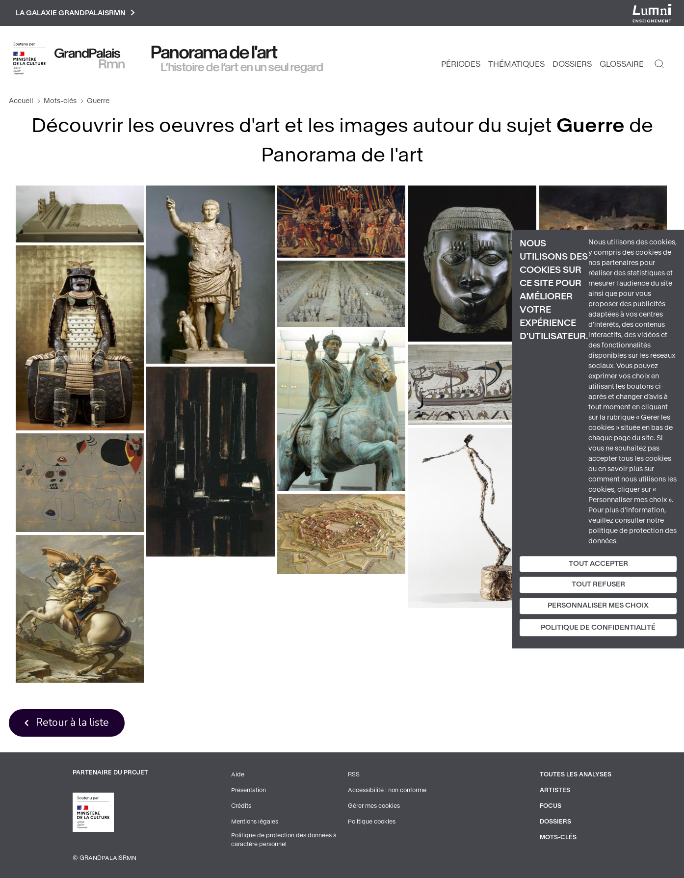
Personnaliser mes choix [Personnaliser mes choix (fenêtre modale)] (598, 605)
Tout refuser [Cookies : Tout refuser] (598, 584)
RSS (354, 774)
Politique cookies (371, 822)
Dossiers (572, 64)
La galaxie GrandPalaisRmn (75, 13)
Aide (237, 774)
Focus (550, 806)
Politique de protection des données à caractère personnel (284, 839)
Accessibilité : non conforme (387, 790)
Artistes (555, 790)
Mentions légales (254, 822)
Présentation (248, 790)
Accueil (21, 101)
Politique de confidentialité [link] (598, 627)
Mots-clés (60, 101)
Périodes (460, 64)
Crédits (241, 806)
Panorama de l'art (214, 52)
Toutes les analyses (575, 774)
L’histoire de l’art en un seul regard (242, 67)
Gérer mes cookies (374, 806)
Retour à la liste (72, 722)
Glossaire (622, 64)
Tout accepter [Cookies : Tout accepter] (598, 563)
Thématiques (516, 64)
